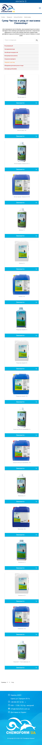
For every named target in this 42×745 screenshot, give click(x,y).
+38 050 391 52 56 (17, 702)
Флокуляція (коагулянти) (10, 55)
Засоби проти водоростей (11, 52)
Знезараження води (9, 49)
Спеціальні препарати (10, 59)
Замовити (20, 103)
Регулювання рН (8, 45)
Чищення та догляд (9, 62)
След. (12, 682)
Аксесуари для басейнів (10, 68)
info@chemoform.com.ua (20, 709)
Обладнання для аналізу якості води (13, 65)
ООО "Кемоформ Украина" (27, 738)
